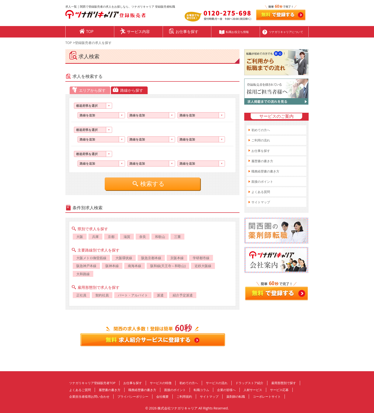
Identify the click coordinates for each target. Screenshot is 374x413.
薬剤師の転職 (235, 396)
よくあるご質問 (80, 390)
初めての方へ (260, 130)
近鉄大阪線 (203, 265)
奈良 (142, 236)
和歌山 (160, 236)
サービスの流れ (217, 383)
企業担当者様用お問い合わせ (89, 396)
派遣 (160, 295)
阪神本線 (112, 265)
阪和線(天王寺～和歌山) (168, 265)
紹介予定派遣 (183, 295)
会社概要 (162, 396)
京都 (111, 236)
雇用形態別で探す (283, 383)
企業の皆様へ (226, 390)
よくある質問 (260, 192)
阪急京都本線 (151, 258)
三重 (177, 236)
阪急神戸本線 (86, 265)
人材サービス (253, 390)
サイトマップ (260, 202)
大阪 (79, 236)
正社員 (81, 295)
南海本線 (134, 265)
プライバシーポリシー (132, 396)
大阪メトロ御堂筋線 (91, 258)
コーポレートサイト (267, 396)
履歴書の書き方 (262, 161)
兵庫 (95, 236)
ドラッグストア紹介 (249, 383)
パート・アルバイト (133, 295)
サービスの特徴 (160, 383)
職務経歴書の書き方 (265, 171)
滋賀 (127, 236)
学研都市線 (201, 258)
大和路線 (83, 274)
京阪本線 (177, 258)
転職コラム (201, 390)
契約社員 (102, 295)
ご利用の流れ (260, 140)
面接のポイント (262, 181)
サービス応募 (279, 390)
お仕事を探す (260, 151)
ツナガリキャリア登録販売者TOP (92, 383)
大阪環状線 (123, 258)
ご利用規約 (184, 396)
